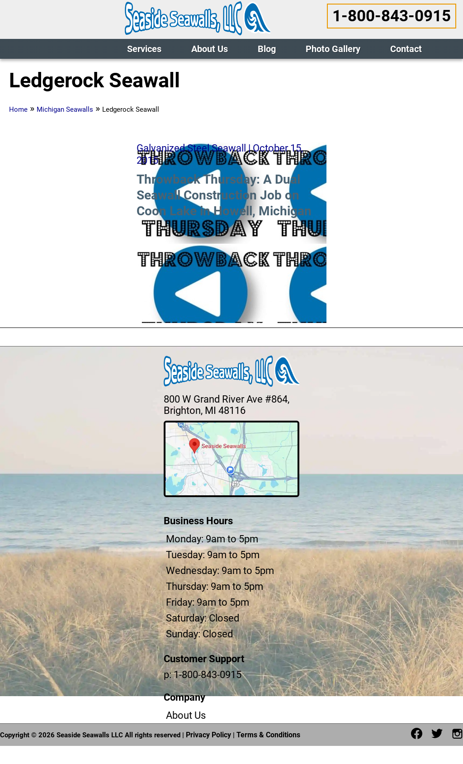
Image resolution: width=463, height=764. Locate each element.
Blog (267, 48)
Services (144, 48)
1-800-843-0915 (391, 16)
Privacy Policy (208, 735)
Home (18, 109)
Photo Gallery (333, 48)
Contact (406, 48)
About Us (209, 48)
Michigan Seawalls (65, 109)
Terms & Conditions (268, 735)
